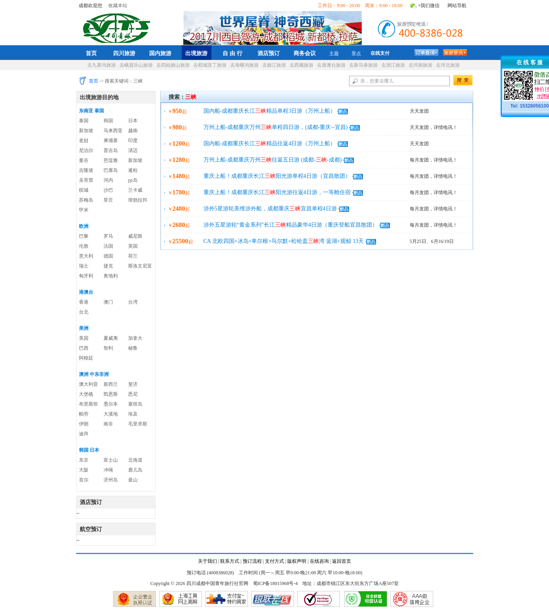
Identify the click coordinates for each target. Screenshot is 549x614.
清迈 (133, 150)
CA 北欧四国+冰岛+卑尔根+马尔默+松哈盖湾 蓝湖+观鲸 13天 (283, 241)
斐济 (133, 384)
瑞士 (83, 266)
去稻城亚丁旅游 (210, 65)
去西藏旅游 (301, 65)
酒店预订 (268, 53)
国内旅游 (160, 53)
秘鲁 (133, 348)
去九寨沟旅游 (101, 65)
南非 (108, 424)
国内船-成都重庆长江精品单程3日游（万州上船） (269, 111)
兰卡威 (135, 190)
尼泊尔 (86, 150)
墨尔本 (111, 404)
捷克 (108, 266)
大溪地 (111, 414)
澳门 (108, 302)
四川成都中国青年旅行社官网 (118, 27)
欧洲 (83, 226)
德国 (108, 256)
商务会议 (305, 53)
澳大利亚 (88, 384)
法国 (108, 246)
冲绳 (108, 470)
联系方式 (229, 561)
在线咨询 (319, 561)
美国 (83, 338)
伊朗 (83, 424)
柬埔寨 (111, 140)
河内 (108, 180)
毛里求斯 (137, 424)
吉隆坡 (86, 170)
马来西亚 (113, 130)
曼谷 (83, 160)
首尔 (83, 480)
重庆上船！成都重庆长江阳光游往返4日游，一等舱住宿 (277, 192)
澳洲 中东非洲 (94, 374)
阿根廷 (86, 358)
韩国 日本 (89, 450)
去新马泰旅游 (363, 65)
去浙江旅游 (393, 65)
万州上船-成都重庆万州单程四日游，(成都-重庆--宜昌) (275, 127)
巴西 (83, 348)
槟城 (83, 190)
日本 (133, 120)
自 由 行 (232, 53)
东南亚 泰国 (91, 111)
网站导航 (456, 5)
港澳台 (86, 292)
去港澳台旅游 (331, 65)
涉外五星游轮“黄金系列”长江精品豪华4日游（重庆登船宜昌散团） (290, 225)
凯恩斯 (111, 394)
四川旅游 (124, 53)
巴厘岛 (111, 170)
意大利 (86, 256)
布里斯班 (88, 404)
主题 (334, 53)
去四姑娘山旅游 (173, 65)
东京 (83, 460)
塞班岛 (135, 404)
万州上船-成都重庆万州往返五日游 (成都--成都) (272, 160)
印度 (133, 140)
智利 (108, 348)
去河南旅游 (420, 65)
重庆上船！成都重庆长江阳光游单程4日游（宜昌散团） (277, 176)
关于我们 (207, 561)
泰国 (83, 120)
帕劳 (83, 414)
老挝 (83, 140)
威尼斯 (135, 236)
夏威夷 (111, 338)
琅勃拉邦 (137, 200)
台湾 (133, 302)
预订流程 (252, 561)
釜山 (133, 480)
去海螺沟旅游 (244, 65)
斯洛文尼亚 (140, 266)
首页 (91, 53)
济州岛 (111, 480)
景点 (356, 53)
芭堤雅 (111, 160)
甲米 (83, 210)
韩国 (108, 120)
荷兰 (133, 256)
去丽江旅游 (274, 65)
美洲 (83, 328)
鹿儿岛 (135, 470)
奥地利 (111, 276)
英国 (133, 246)
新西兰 (111, 384)
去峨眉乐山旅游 (136, 65)
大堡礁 (86, 394)
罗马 (108, 236)
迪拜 (83, 434)
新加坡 (86, 130)
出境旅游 (196, 53)
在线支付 (380, 53)
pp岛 (133, 180)
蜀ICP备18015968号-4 (275, 583)
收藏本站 (117, 5)
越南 (133, 130)
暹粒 (133, 170)
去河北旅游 (448, 65)
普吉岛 (111, 150)
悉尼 (133, 394)
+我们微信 (429, 5)
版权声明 (296, 561)
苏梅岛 (86, 200)
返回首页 (341, 561)
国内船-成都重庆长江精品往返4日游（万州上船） (269, 143)
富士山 (111, 460)
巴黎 (83, 236)
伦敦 (83, 246)
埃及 (133, 414)
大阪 (83, 470)
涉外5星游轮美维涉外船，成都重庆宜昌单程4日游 (270, 209)
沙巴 (108, 190)
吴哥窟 (86, 180)
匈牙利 (86, 276)
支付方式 (274, 561)
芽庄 (108, 200)
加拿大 (135, 338)
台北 (83, 312)
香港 (83, 302)
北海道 (135, 460)
